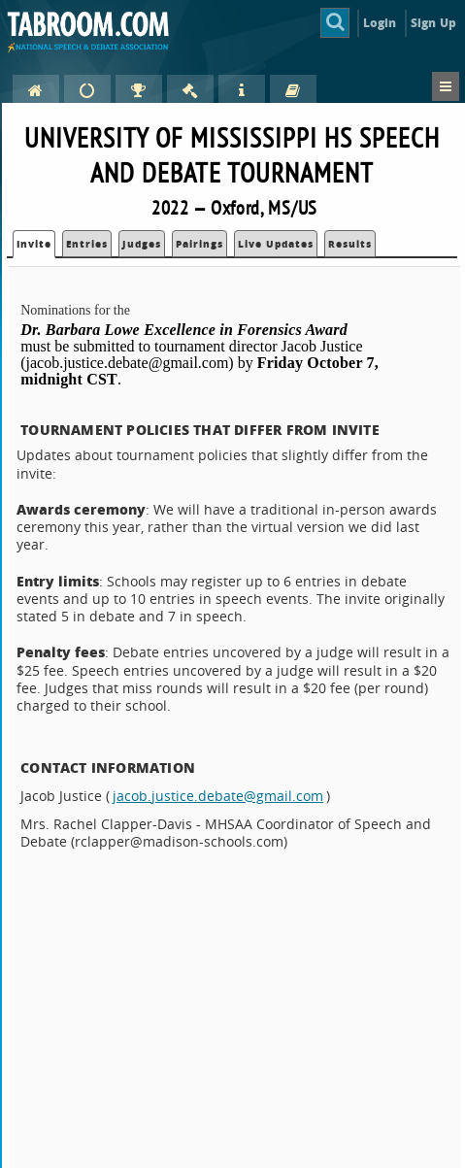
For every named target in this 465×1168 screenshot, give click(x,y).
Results (350, 243)
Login (380, 23)
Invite (34, 243)
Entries (87, 243)
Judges (141, 243)
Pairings (199, 243)
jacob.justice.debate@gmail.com (218, 795)
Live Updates (276, 243)
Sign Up (433, 23)
